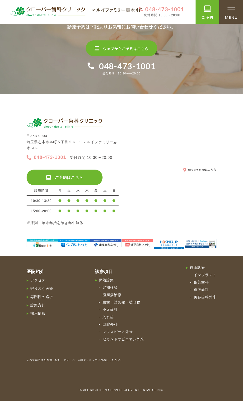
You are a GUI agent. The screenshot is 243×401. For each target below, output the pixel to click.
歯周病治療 (112, 295)
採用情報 (38, 313)
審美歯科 (201, 282)
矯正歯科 (201, 290)
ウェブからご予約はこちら (121, 49)
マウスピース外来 (118, 332)
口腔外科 (110, 324)
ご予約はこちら (64, 178)
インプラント (205, 275)
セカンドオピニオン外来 (123, 339)
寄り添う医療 (41, 288)
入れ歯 (108, 317)
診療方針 (38, 305)
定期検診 (110, 287)
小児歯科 (110, 310)
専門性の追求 (41, 297)
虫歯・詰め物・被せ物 (121, 302)
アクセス (38, 280)
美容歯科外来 (205, 297)
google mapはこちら (199, 169)
